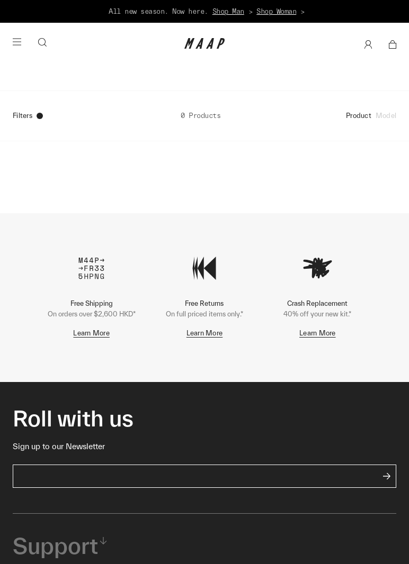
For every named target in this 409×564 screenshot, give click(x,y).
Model (386, 116)
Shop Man (228, 11)
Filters (28, 116)
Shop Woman (276, 11)
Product (358, 116)
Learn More (91, 333)
